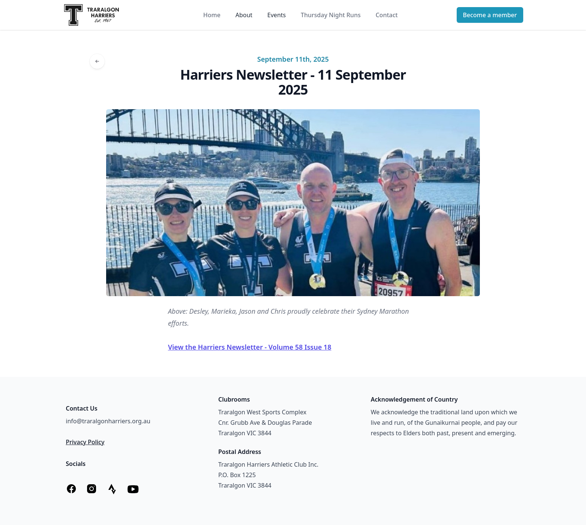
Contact (387, 15)
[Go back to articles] (97, 61)
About (243, 15)
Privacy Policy (85, 442)
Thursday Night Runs (331, 15)
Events (276, 15)
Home (211, 15)
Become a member (490, 15)
